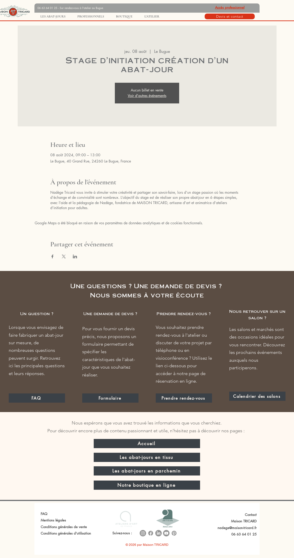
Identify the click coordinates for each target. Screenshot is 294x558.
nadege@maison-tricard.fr (237, 528)
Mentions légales (53, 520)
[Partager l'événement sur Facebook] (52, 256)
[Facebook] (150, 533)
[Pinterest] (174, 533)
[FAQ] (37, 398)
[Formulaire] (110, 398)
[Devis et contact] (230, 16)
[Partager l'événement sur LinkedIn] (75, 256)
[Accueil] (147, 443)
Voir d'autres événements (147, 95)
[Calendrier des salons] (257, 396)
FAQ (44, 514)
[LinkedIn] (158, 533)
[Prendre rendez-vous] (184, 398)
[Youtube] (166, 533)
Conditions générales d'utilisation (66, 533)
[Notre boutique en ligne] (147, 485)
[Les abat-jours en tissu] (147, 457)
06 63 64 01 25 (244, 534)
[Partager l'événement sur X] (64, 256)
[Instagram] (143, 533)
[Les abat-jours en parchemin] (147, 470)
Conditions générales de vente (64, 527)
